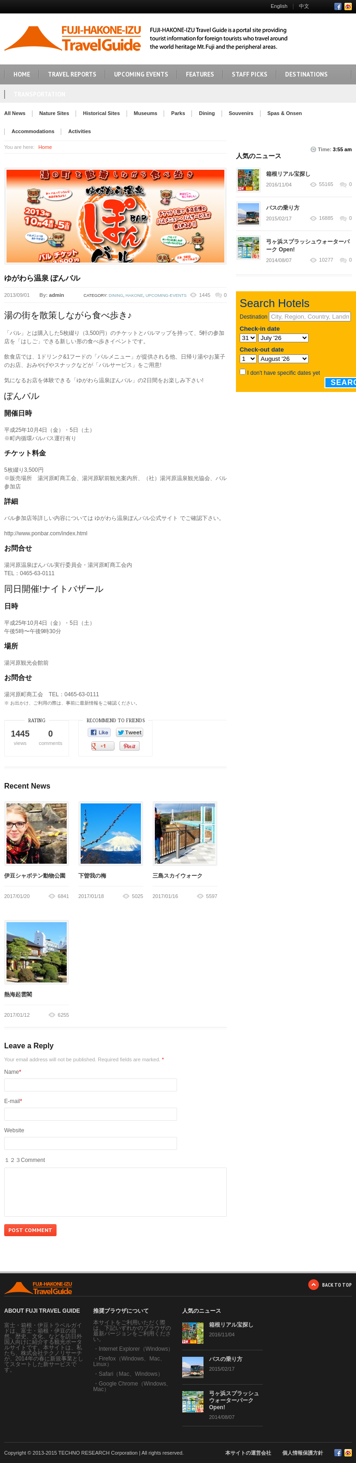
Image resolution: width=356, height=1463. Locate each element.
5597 (211, 896)
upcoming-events (166, 295)
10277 (326, 260)
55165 (326, 184)
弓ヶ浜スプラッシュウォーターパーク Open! (234, 1400)
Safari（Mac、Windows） (131, 1374)
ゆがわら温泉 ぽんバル (42, 278)
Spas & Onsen (284, 113)
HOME (21, 74)
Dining (207, 113)
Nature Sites (54, 113)
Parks (178, 113)
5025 (137, 896)
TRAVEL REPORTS (72, 74)
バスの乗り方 (282, 208)
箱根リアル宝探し (288, 174)
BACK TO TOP (337, 1284)
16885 (326, 218)
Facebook (338, 6)
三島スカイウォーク (178, 876)
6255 (63, 1015)
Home (45, 147)
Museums (146, 113)
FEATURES (200, 74)
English (279, 6)
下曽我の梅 (92, 876)
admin (56, 295)
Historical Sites (101, 113)
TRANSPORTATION (39, 94)
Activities (79, 131)
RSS (348, 6)
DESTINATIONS (306, 74)
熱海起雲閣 (18, 994)
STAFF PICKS (249, 74)
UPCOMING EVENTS (141, 74)
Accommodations (33, 131)
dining (115, 295)
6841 (63, 896)
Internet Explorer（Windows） (136, 1349)
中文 (304, 6)
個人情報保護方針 (302, 1453)
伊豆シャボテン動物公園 (34, 876)
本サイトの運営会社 (248, 1453)
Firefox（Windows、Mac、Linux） (129, 1361)
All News (14, 113)
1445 (204, 295)
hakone (134, 295)
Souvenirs (241, 113)
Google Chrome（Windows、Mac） (132, 1386)
